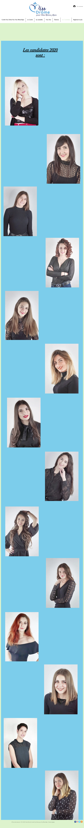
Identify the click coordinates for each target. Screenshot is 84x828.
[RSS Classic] (81, 822)
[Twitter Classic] (79, 822)
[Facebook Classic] (75, 822)
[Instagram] (77, 822)
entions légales (52, 822)
